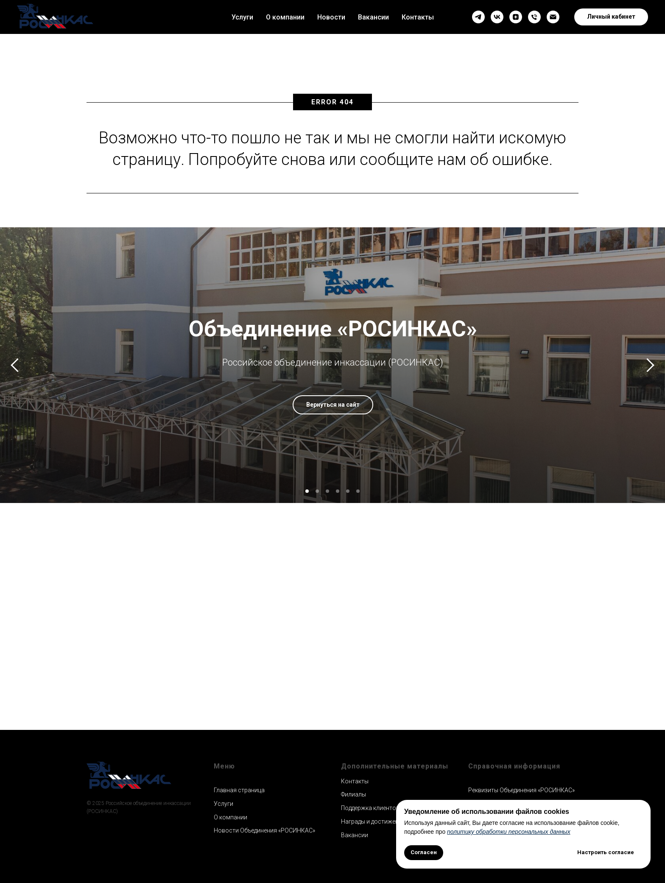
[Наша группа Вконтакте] (497, 17)
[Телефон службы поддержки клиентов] (534, 17)
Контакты (418, 17)
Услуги (242, 17)
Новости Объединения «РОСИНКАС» (264, 830)
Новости (331, 17)
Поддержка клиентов (370, 808)
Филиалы (353, 794)
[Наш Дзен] (515, 17)
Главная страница (239, 790)
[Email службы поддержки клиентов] (553, 17)
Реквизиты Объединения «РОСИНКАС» (521, 790)
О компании (285, 17)
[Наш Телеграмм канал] (478, 17)
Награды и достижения (373, 821)
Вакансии (373, 17)
